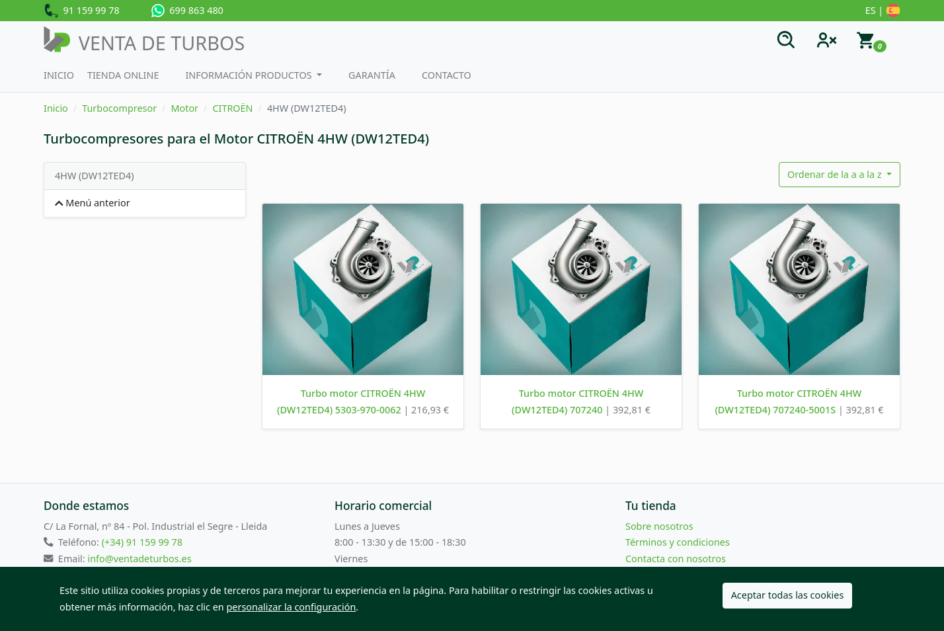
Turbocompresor (119, 108)
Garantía (371, 75)
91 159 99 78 (82, 11)
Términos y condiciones (677, 542)
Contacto (446, 75)
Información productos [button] (249, 75)
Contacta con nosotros (675, 558)
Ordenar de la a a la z (835, 174)
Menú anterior (92, 202)
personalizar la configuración (291, 607)
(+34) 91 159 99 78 (142, 542)
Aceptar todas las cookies (787, 595)
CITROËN (232, 108)
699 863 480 (187, 10)
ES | (882, 11)
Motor (184, 108)
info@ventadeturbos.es (139, 558)
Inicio (59, 75)
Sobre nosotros (659, 526)
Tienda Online (123, 75)
